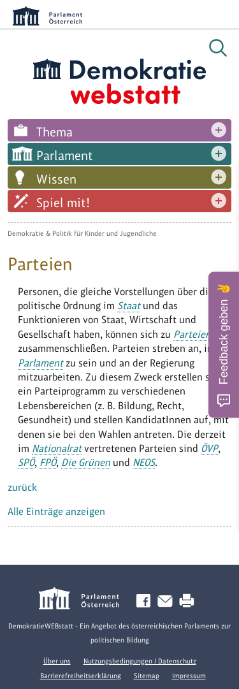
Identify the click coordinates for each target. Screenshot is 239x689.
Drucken (189, 601)
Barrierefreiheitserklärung (80, 675)
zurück (22, 487)
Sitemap (146, 675)
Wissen (56, 179)
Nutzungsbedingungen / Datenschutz (139, 661)
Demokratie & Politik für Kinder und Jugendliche (82, 233)
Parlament (64, 156)
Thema (54, 132)
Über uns (57, 661)
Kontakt (167, 601)
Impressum (189, 675)
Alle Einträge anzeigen (56, 511)
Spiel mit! (63, 203)
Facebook (146, 601)
